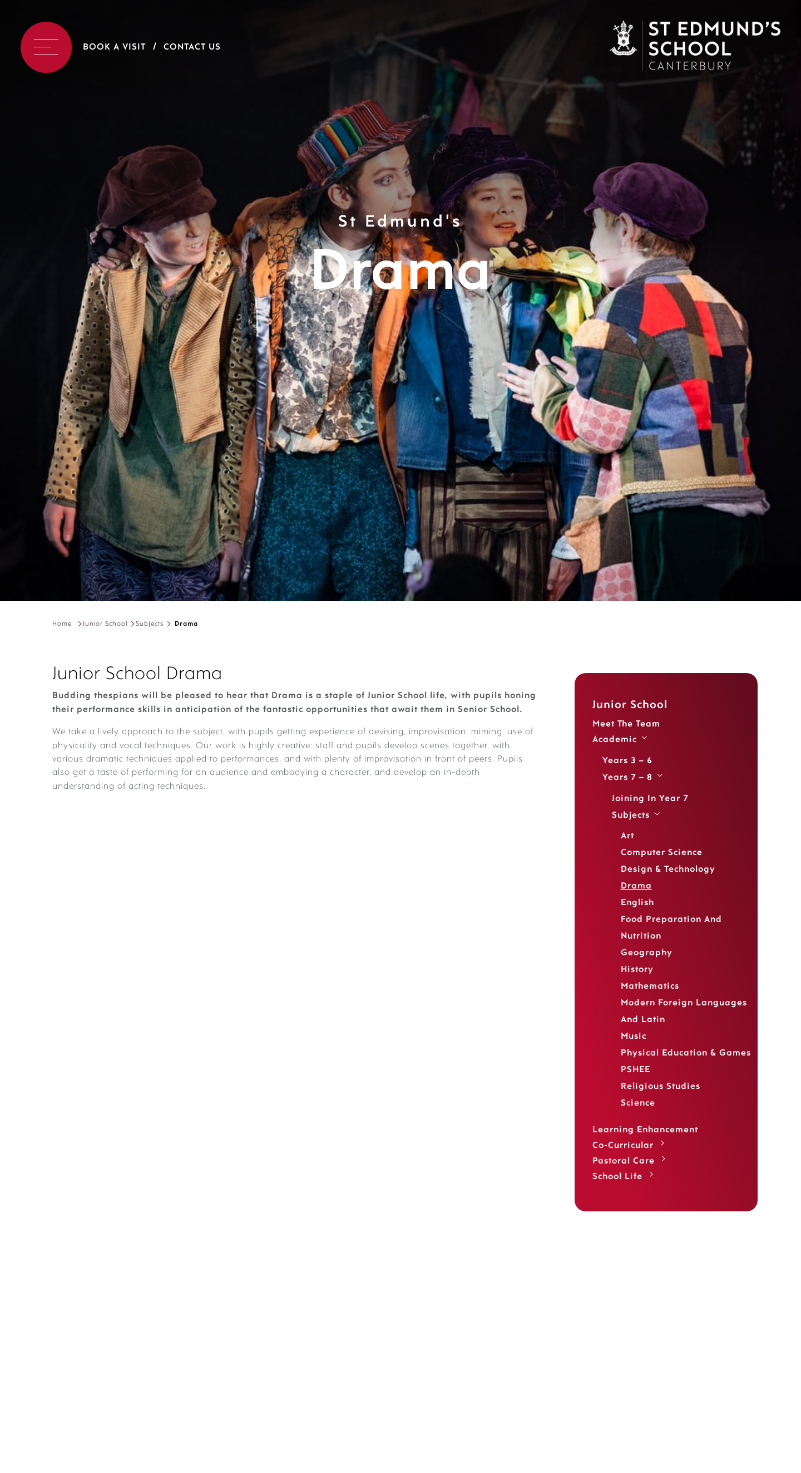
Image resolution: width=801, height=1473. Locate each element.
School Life (617, 1176)
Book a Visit (114, 47)
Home (62, 624)
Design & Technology (668, 869)
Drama (636, 886)
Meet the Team (626, 724)
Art (627, 836)
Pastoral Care (623, 1161)
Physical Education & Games (686, 1053)
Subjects (150, 624)
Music (633, 1036)
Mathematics (650, 986)
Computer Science (662, 852)
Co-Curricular (623, 1145)
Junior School (105, 624)
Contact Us (192, 47)
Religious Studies (660, 1086)
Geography (647, 953)
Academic (614, 739)
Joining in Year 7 (650, 798)
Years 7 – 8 (627, 777)
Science (638, 1103)
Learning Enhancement (645, 1130)
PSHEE (635, 1070)
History (637, 969)
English (637, 902)
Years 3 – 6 (627, 761)
